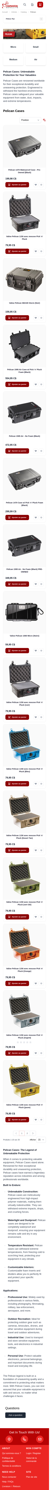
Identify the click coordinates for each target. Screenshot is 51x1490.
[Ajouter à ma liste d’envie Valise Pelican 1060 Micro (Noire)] (35, 650)
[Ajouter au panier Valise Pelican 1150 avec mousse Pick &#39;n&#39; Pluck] (17, 251)
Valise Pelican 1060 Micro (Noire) (24, 636)
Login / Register (33, 1453)
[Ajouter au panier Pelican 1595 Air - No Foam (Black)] (17, 451)
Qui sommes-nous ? (11, 1453)
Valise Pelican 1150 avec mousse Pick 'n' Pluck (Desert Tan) (24, 836)
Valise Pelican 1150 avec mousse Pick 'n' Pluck (24, 237)
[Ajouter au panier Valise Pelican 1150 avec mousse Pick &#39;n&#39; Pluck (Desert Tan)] (17, 850)
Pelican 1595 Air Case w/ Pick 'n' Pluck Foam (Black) (24, 370)
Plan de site (31, 1477)
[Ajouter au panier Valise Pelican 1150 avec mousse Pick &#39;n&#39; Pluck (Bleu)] (17, 783)
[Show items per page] (41, 1140)
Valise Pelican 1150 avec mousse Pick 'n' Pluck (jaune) (24, 1106)
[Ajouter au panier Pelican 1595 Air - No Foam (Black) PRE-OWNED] (17, 584)
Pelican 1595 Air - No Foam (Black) (24, 436)
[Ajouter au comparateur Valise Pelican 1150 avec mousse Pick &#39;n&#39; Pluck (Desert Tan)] (41, 850)
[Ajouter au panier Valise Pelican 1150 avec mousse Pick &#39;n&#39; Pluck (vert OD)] (17, 916)
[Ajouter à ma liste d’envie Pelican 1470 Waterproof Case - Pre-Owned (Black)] (35, 184)
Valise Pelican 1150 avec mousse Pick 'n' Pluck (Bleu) (24, 770)
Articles (14, 12)
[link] (16, 1133)
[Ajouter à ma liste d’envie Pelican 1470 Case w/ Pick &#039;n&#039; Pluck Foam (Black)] (35, 517)
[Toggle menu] (47, 4)
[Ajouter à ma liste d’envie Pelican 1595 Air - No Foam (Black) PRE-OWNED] (35, 584)
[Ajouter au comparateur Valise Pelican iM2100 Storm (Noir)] (41, 317)
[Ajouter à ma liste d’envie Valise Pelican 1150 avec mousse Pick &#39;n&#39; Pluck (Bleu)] (35, 783)
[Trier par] (30, 120)
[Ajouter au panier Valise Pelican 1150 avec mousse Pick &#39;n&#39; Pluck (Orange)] (17, 983)
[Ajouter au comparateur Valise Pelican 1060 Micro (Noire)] (41, 650)
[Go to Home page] (10, 4)
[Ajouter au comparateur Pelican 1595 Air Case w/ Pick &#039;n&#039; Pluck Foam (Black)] (41, 384)
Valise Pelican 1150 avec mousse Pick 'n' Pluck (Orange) (24, 970)
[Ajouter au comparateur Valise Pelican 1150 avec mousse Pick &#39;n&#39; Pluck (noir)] (41, 717)
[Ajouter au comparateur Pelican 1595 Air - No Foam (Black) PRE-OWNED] (41, 584)
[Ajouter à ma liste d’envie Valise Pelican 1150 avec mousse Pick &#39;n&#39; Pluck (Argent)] (35, 1053)
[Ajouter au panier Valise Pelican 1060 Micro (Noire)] (17, 650)
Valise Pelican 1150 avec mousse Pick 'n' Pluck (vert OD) (24, 903)
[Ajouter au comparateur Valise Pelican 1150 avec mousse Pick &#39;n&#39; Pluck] (41, 251)
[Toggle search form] (24, 4)
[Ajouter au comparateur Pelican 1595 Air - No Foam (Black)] (41, 451)
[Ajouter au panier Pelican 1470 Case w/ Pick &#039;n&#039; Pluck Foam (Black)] (17, 517)
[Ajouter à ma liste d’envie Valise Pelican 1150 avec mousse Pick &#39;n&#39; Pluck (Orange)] (35, 983)
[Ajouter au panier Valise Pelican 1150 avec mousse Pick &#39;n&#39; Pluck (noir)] (17, 717)
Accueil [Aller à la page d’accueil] (5, 12)
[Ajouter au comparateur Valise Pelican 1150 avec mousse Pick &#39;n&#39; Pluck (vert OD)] (41, 916)
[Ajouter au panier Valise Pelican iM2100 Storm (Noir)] (17, 317)
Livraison (6, 1486)
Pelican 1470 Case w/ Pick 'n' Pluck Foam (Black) (24, 504)
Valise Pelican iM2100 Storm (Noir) (24, 303)
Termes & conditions (11, 1466)
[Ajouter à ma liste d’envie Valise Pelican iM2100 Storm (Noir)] (35, 317)
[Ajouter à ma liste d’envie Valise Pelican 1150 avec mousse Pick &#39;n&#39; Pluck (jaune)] (35, 1119)
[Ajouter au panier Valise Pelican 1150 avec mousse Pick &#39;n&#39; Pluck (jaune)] (17, 1119)
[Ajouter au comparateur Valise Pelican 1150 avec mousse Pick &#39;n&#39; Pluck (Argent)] (41, 1053)
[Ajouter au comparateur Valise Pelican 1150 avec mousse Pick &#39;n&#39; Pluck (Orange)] (41, 983)
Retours (16, 1486)
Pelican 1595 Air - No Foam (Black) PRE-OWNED (24, 570)
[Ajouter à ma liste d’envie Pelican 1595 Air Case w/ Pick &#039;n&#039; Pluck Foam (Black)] (35, 384)
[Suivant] (33, 1133)
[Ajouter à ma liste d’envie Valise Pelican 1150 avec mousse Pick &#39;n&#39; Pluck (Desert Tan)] (35, 850)
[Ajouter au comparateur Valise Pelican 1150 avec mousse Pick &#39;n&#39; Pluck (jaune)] (41, 1119)
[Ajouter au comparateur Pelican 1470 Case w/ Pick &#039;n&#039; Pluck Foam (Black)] (41, 517)
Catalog (24, 12)
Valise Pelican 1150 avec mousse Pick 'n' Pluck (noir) (24, 703)
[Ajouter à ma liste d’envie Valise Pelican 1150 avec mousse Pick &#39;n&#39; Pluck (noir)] (35, 717)
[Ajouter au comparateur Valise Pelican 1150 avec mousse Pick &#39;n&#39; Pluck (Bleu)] (41, 783)
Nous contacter (9, 1477)
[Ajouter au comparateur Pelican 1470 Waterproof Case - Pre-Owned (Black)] (41, 184)
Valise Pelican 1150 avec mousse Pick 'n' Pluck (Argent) (24, 1036)
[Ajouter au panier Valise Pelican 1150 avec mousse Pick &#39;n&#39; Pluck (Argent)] (17, 1053)
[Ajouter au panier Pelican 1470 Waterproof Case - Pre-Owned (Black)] (17, 184)
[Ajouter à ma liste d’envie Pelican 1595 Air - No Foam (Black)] (35, 451)
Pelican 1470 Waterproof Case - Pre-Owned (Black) (24, 171)
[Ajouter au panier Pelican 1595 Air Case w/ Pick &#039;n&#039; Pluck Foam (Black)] (17, 384)
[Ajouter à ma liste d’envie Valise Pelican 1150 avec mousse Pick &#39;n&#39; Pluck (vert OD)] (35, 916)
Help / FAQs (7, 1482)
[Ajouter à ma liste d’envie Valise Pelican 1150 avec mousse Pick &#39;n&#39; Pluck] (35, 251)
